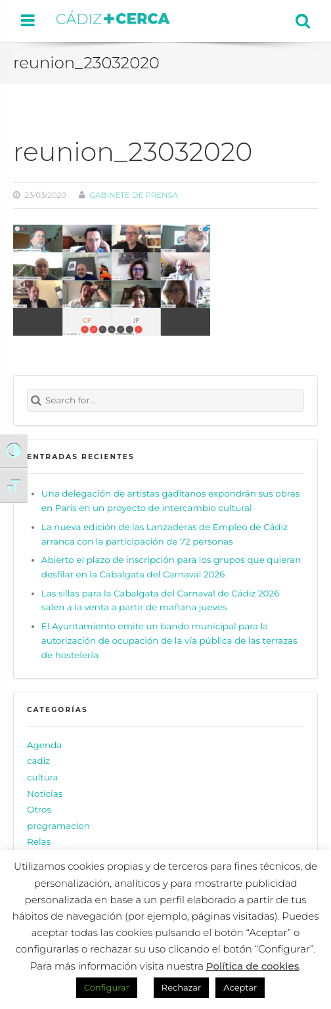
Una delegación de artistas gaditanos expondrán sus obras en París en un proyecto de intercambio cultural (170, 500)
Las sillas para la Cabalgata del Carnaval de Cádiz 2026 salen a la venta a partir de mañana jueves (160, 600)
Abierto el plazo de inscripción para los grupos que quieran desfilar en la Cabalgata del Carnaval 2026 (171, 566)
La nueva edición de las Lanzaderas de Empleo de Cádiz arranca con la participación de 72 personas (164, 534)
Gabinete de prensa (133, 195)
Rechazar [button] (181, 987)
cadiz (38, 760)
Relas (39, 841)
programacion (58, 825)
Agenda (44, 745)
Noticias (44, 793)
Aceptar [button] (240, 987)
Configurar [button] (106, 987)
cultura (42, 777)
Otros (39, 809)
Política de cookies (252, 966)
